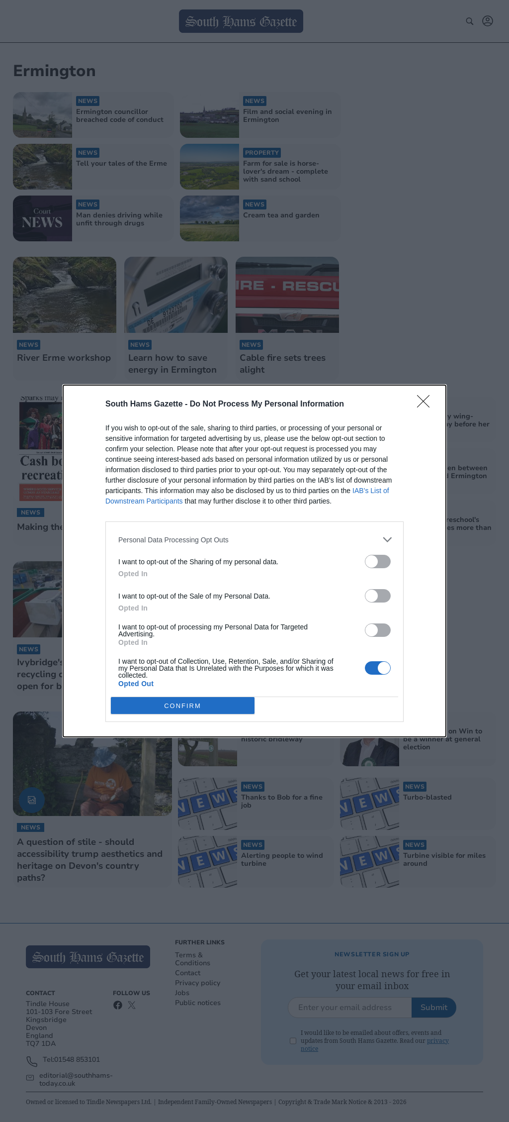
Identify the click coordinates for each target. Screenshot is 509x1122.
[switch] (378, 561)
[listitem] (254, 539)
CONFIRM (182, 706)
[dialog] (254, 561)
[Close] (426, 404)
